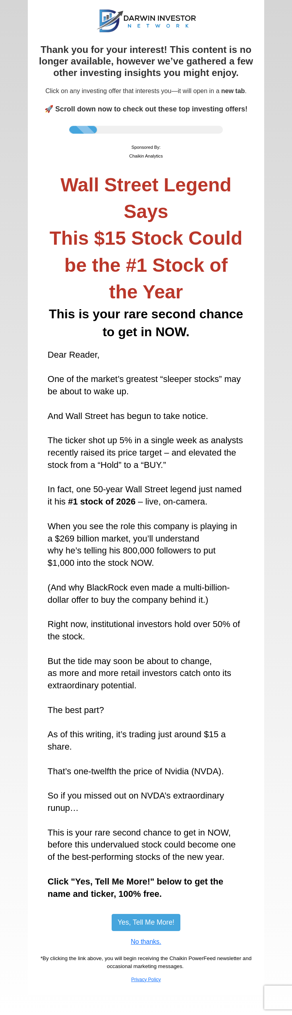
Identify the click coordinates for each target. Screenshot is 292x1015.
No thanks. (146, 941)
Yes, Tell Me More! (146, 922)
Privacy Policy (146, 979)
